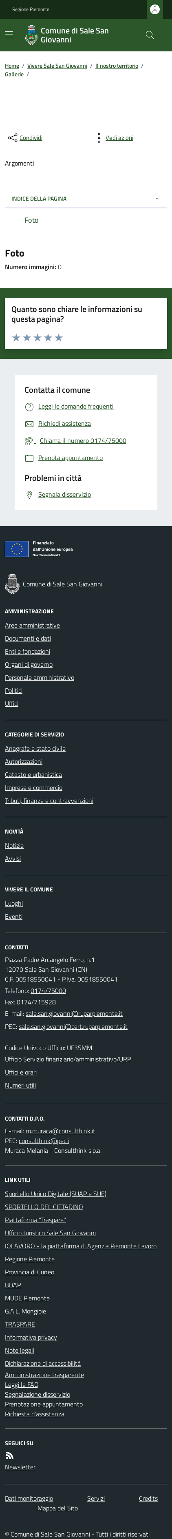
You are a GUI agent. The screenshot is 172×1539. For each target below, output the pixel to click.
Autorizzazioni (23, 761)
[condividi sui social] (24, 137)
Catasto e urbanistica (33, 774)
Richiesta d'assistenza (34, 1414)
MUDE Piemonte (27, 1298)
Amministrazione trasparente (44, 1375)
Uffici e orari (21, 1072)
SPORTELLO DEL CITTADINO (44, 1207)
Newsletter (20, 1467)
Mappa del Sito (57, 1508)
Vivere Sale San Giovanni (57, 65)
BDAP (13, 1285)
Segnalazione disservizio (37, 1394)
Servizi (96, 1498)
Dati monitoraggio (29, 1498)
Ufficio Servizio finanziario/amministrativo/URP (68, 1059)
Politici (13, 690)
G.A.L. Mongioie (25, 1311)
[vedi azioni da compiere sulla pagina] (113, 137)
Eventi (13, 916)
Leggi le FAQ (22, 1384)
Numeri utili (20, 1085)
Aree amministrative (32, 625)
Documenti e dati (28, 638)
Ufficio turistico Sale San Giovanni (50, 1233)
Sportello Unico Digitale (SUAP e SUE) (55, 1193)
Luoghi (14, 903)
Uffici (11, 703)
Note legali (19, 1350)
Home (12, 65)
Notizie (14, 845)
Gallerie (14, 74)
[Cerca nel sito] (147, 35)
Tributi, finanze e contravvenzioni (49, 800)
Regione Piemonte (30, 9)
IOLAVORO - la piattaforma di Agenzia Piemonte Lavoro (81, 1246)
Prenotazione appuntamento (44, 1404)
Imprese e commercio (33, 787)
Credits (148, 1498)
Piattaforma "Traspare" (35, 1220)
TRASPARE (20, 1324)
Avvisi (13, 858)
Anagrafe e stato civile (35, 748)
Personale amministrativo (39, 677)
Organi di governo (29, 664)
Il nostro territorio (116, 65)
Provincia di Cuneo (29, 1272)
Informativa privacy (31, 1337)
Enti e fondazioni (27, 651)
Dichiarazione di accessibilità (43, 1363)
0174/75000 (48, 990)
